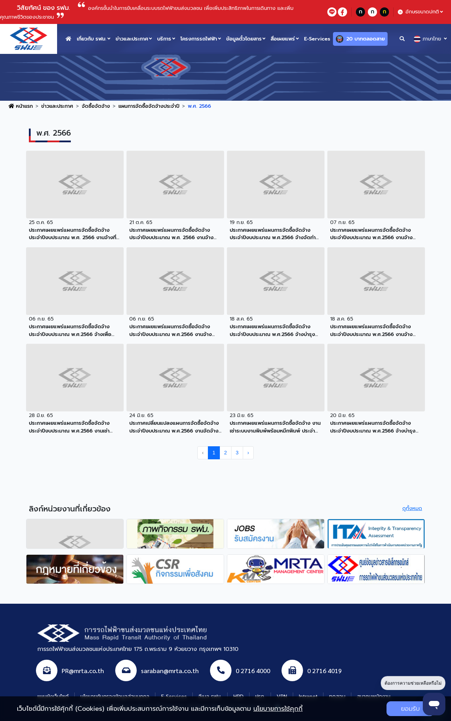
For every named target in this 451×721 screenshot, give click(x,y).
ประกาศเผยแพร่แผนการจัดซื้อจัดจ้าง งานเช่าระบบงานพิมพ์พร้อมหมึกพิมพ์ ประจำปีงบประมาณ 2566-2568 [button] (275, 427)
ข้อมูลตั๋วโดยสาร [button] (244, 39)
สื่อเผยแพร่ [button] (283, 39)
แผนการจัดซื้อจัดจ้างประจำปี (148, 106)
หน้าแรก (20, 106)
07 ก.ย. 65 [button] (342, 222)
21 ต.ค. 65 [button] (140, 222)
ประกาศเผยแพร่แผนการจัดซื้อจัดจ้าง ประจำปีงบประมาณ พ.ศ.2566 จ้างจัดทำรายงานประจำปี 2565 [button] (273, 234)
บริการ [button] (164, 39)
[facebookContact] (342, 12)
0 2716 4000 (253, 670)
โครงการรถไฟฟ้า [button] (198, 39)
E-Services (317, 39)
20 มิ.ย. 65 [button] (342, 415)
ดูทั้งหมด (412, 508)
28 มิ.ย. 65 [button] (41, 415)
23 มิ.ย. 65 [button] (241, 415)
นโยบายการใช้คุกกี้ (278, 709)
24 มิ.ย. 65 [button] (141, 415)
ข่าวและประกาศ (57, 106)
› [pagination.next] (248, 452)
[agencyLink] (75, 533)
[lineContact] (331, 12)
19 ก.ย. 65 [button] (241, 222)
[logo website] (28, 38)
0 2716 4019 (324, 670)
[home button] (68, 39)
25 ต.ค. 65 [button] (41, 222)
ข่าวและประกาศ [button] (132, 39)
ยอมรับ (410, 709)
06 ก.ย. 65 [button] (41, 319)
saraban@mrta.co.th (170, 670)
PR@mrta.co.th (83, 670)
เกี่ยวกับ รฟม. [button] (91, 39)
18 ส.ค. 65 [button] (241, 319)
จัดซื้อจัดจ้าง (96, 106)
